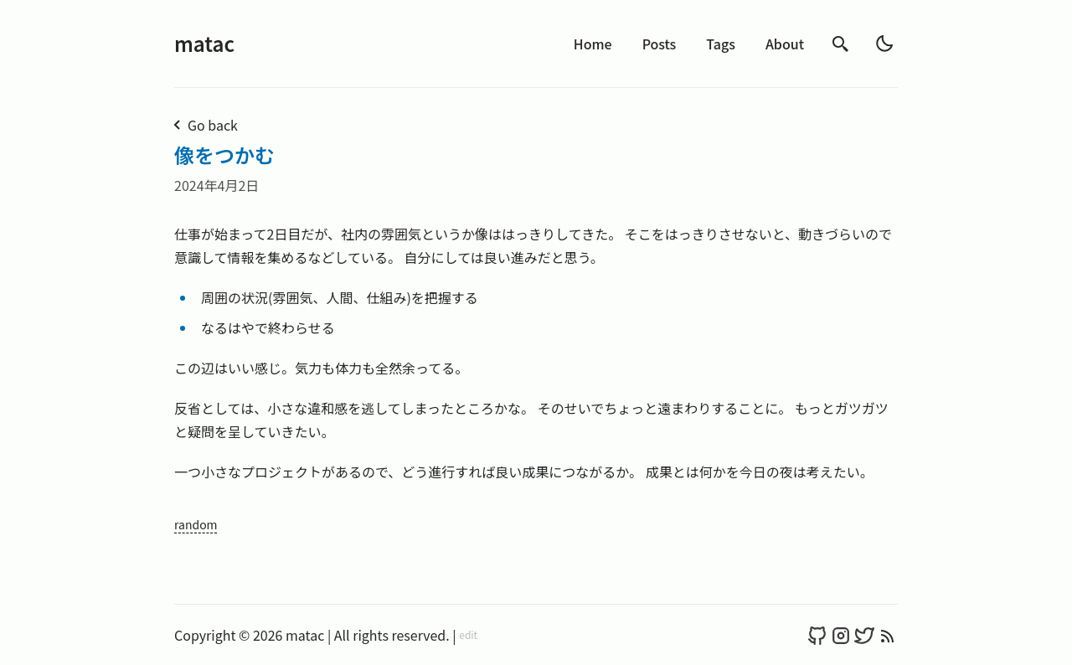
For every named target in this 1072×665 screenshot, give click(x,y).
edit (468, 635)
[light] (884, 43)
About (784, 44)
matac (204, 43)
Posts (659, 44)
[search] (840, 44)
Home (593, 44)
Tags (720, 44)
